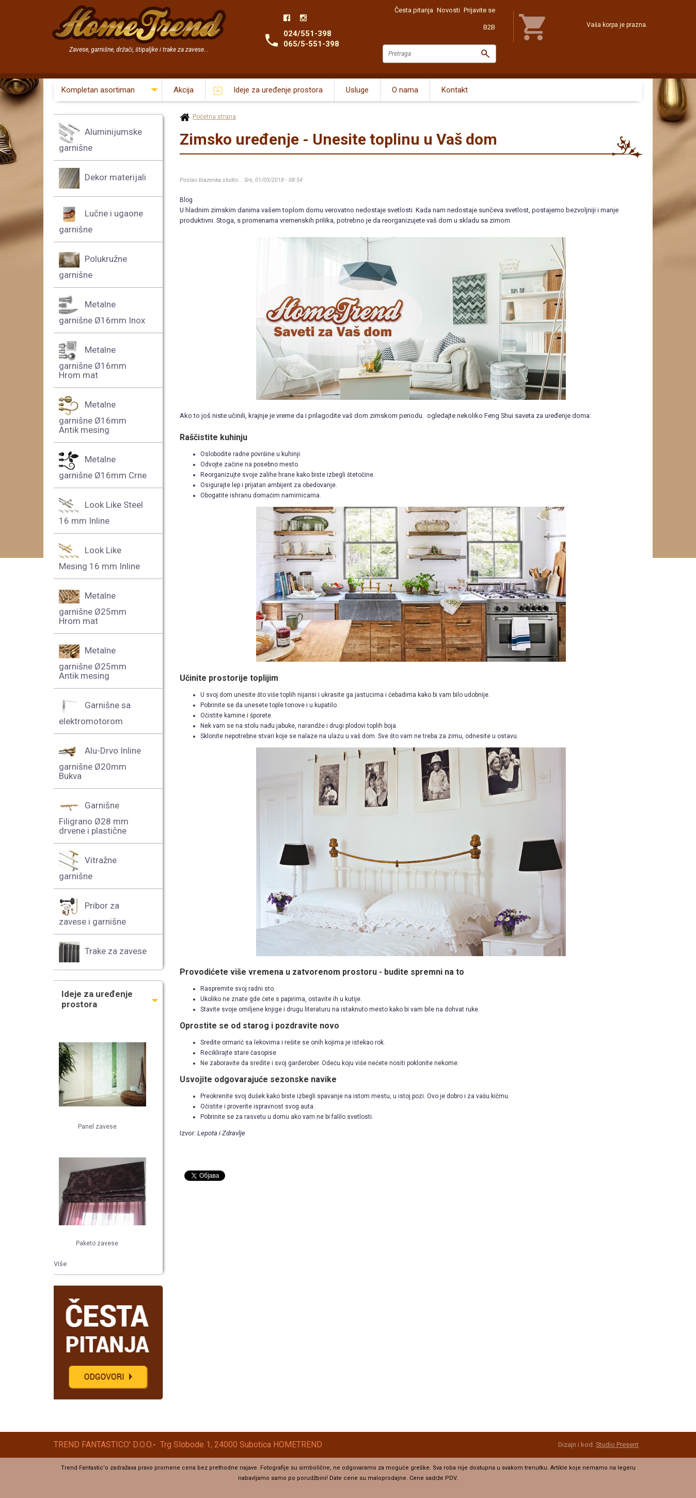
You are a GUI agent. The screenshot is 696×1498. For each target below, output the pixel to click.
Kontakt (454, 90)
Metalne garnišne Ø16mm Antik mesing (92, 415)
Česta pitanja (413, 10)
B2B (489, 27)
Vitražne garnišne (88, 866)
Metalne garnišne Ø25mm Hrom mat (92, 606)
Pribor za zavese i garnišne (92, 911)
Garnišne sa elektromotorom (95, 711)
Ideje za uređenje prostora (278, 90)
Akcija (183, 90)
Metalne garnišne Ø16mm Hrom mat (92, 360)
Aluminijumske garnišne (100, 137)
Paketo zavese (97, 1243)
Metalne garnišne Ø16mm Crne (103, 465)
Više (60, 1264)
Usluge (357, 90)
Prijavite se (479, 10)
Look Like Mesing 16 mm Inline (99, 556)
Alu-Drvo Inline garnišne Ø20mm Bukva (100, 761)
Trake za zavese (103, 952)
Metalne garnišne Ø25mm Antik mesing (92, 661)
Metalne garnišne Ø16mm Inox (102, 310)
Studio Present (617, 1444)
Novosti (448, 10)
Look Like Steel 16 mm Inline (101, 510)
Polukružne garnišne (93, 264)
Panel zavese (97, 1126)
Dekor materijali (102, 178)
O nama (405, 90)
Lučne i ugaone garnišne (101, 219)
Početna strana (214, 116)
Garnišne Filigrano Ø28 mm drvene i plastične (94, 816)
